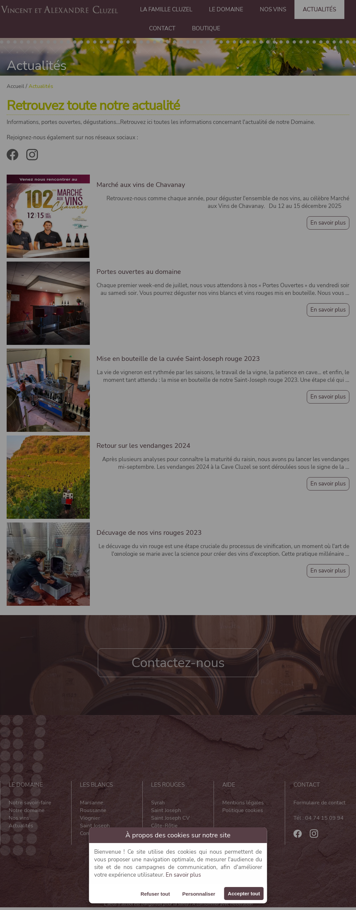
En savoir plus (183, 875)
